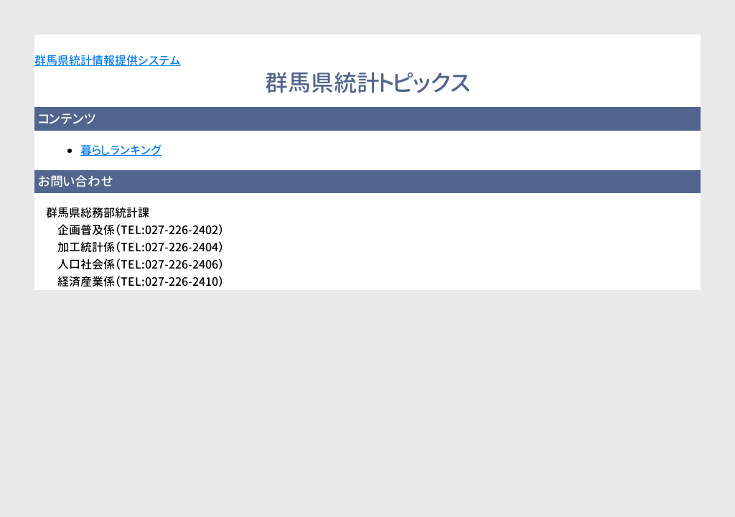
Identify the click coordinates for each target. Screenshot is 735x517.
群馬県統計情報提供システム (107, 60)
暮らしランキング (120, 150)
